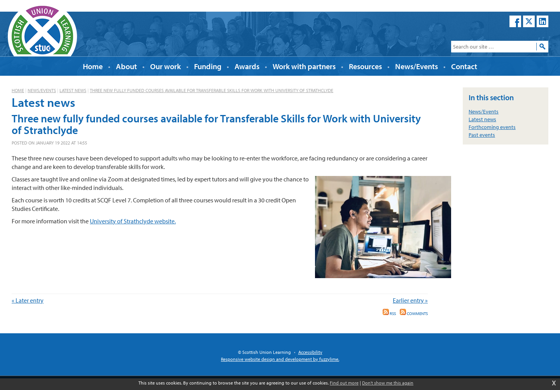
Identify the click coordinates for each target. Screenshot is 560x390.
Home (18, 90)
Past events (482, 134)
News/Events (42, 90)
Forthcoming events (492, 127)
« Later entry (28, 300)
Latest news (73, 90)
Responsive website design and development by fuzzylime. (280, 359)
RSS (389, 313)
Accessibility (310, 352)
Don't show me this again (387, 383)
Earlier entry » (410, 300)
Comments (414, 313)
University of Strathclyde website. (133, 221)
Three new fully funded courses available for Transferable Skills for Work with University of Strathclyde (211, 90)
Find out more (344, 383)
